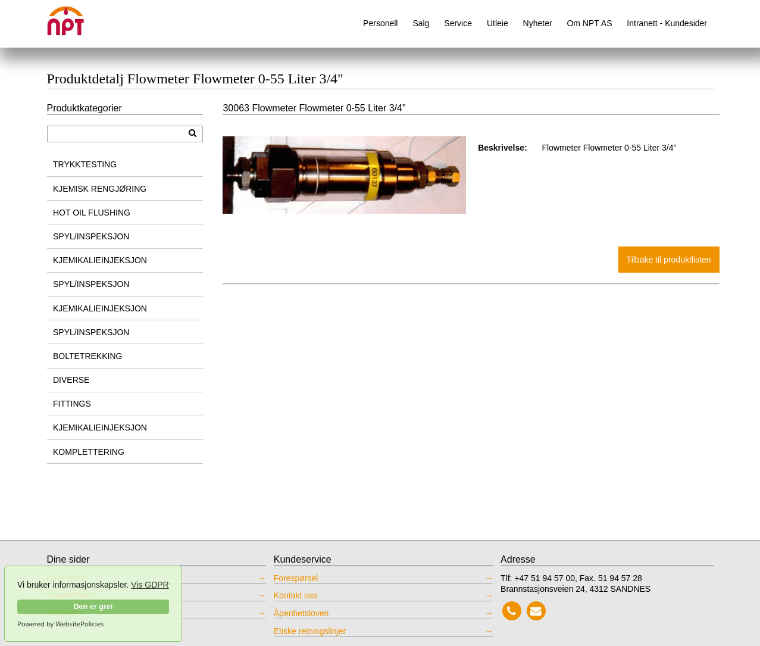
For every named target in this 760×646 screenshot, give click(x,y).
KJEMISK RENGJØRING (99, 189)
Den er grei (92, 607)
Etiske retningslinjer (310, 631)
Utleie (497, 23)
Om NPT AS (589, 23)
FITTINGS (72, 403)
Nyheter (537, 23)
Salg (420, 23)
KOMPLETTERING (88, 452)
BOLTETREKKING (87, 356)
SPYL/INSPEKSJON (91, 236)
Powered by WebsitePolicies (60, 624)
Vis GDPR (150, 584)
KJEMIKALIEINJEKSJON (100, 260)
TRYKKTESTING (85, 164)
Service (458, 23)
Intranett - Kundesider (667, 23)
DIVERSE (71, 380)
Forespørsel (296, 578)
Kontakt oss (295, 595)
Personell (380, 23)
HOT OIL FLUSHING (91, 212)
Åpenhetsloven (301, 613)
